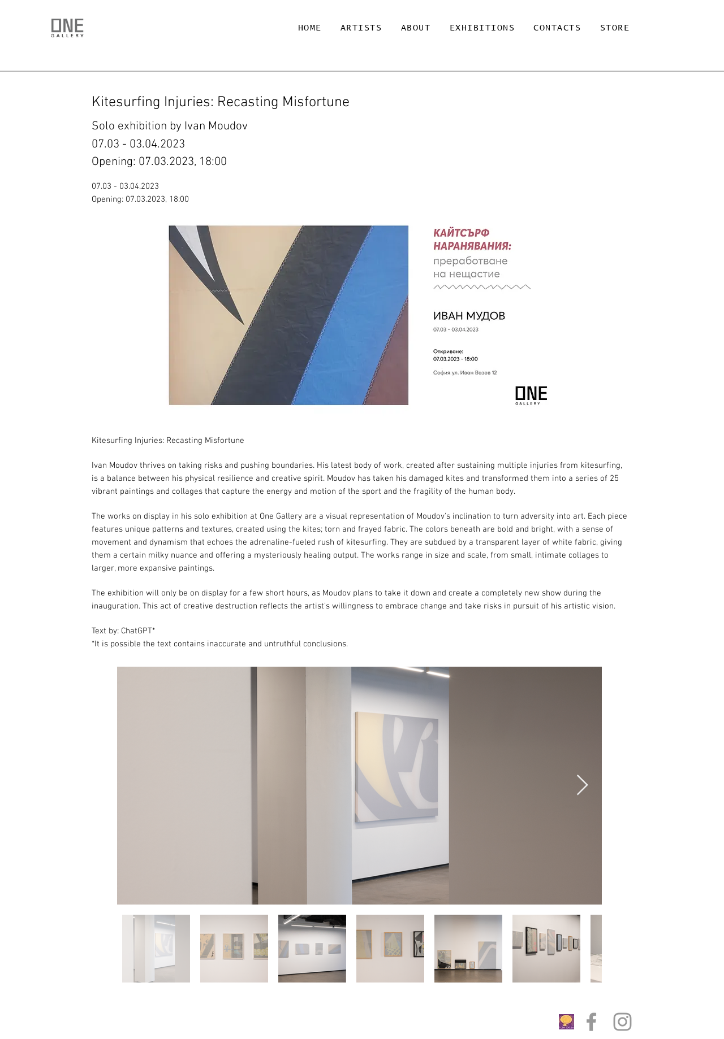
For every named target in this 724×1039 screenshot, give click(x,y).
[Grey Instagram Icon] (622, 1022)
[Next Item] (582, 786)
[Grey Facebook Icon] (591, 1022)
